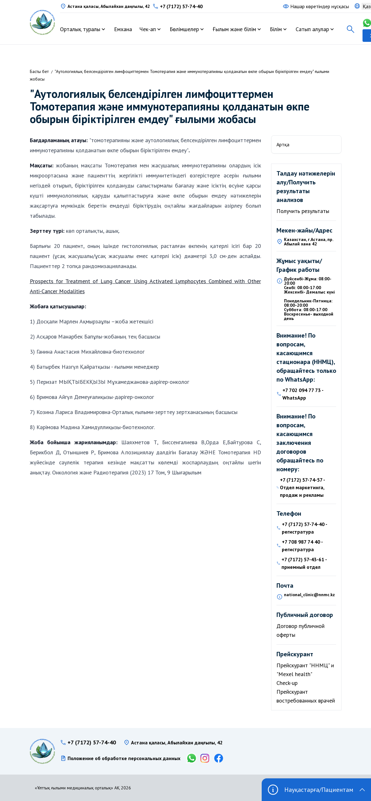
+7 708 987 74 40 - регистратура (302, 545)
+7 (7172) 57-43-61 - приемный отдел (304, 563)
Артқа (282, 144)
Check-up (286, 682)
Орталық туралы (80, 29)
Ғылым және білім (234, 29)
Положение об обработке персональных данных (124, 758)
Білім (276, 29)
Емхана (123, 29)
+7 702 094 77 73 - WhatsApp (302, 394)
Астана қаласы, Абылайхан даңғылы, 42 (109, 6)
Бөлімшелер (184, 29)
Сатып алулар (312, 29)
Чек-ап (147, 29)
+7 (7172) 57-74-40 (181, 6)
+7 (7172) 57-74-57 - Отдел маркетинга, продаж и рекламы (302, 487)
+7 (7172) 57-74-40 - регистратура (304, 528)
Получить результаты (302, 211)
